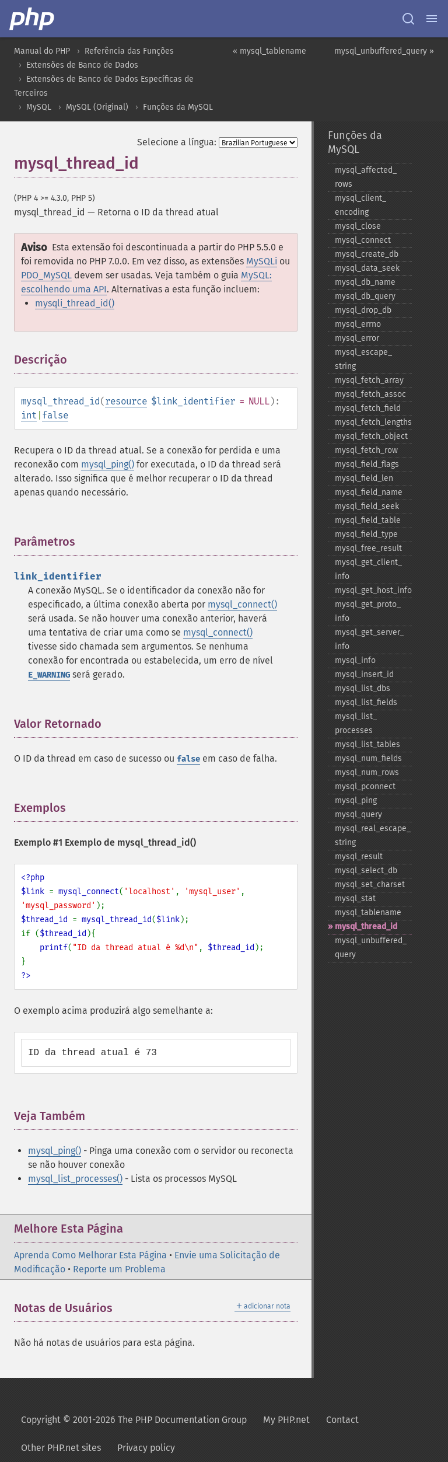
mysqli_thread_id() (74, 303)
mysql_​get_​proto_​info (368, 611)
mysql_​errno (358, 324)
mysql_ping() (107, 464)
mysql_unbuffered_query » (384, 51)
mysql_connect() (242, 604)
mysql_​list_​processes (356, 723)
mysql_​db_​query (365, 296)
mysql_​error (357, 338)
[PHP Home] (32, 18)
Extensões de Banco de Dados (82, 65)
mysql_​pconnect (365, 786)
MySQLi (261, 261)
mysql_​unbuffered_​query (371, 947)
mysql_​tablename (368, 912)
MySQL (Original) (97, 107)
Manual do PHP (42, 51)
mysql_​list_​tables (367, 744)
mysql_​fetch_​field (368, 408)
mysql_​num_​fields (368, 758)
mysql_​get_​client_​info (368, 569)
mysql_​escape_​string (363, 359)
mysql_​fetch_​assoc (370, 394)
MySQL (38, 107)
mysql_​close (358, 226)
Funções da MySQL (178, 107)
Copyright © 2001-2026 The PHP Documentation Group (134, 1419)
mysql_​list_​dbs (362, 688)
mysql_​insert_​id (364, 674)
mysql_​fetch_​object (371, 436)
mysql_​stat (355, 898)
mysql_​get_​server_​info (369, 639)
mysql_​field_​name (368, 492)
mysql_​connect (363, 240)
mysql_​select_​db (366, 870)
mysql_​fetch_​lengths (373, 422)
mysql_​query (358, 814)
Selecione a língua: (176, 142)
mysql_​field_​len (364, 478)
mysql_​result (359, 856)
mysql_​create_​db (366, 254)
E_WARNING (49, 675)
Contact (342, 1419)
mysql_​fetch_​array (369, 380)
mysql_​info (355, 660)
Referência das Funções (129, 51)
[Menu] (431, 18)
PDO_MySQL (46, 275)
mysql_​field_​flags (367, 464)
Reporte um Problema (119, 1269)
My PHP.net (286, 1419)
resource (126, 401)
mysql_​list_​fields (366, 702)
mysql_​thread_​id (366, 926)
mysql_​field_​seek (367, 506)
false (55, 415)
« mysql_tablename (269, 51)
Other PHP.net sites (61, 1447)
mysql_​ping (356, 800)
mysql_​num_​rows (367, 772)
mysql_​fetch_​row (366, 450)
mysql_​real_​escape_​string (373, 835)
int (29, 415)
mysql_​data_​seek (367, 268)
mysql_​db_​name (365, 282)
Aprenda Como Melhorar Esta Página (90, 1255)
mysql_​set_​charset (370, 884)
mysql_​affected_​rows (366, 177)
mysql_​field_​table (368, 520)
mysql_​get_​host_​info (373, 590)
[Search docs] (408, 18)
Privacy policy (146, 1447)
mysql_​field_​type (366, 534)
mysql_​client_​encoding (360, 205)
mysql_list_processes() (75, 1178)
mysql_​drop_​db (363, 310)
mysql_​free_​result (368, 548)
